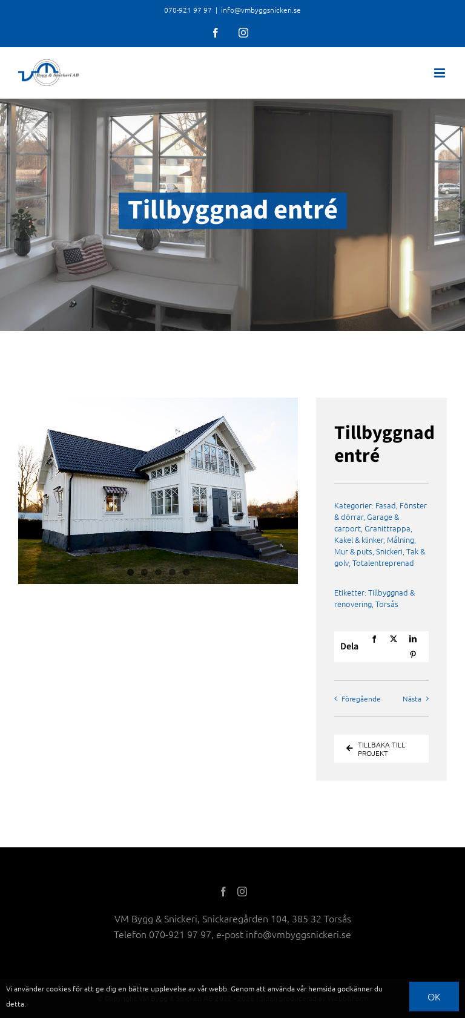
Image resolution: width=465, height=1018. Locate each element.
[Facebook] (374, 639)
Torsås (386, 603)
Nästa (412, 698)
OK (434, 996)
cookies (58, 988)
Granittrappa (387, 528)
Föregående (361, 698)
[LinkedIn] (413, 639)
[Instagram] (242, 891)
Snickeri (389, 551)
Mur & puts (353, 551)
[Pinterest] (413, 655)
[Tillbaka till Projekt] (381, 749)
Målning (400, 539)
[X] (393, 639)
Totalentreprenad (383, 562)
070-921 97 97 (180, 934)
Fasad (385, 505)
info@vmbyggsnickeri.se (261, 10)
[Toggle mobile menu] (440, 73)
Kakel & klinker (358, 539)
